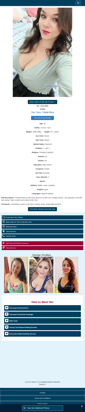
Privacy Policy (42, 404)
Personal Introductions (18, 308)
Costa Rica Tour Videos (14, 217)
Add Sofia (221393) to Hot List (17, 243)
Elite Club (13, 321)
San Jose (36, 112)
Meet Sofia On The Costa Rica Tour (19, 222)
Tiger (49, 128)
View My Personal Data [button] (42, 118)
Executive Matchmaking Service (22, 334)
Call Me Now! (11, 236)
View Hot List (10, 248)
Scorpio (43, 128)
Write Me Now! (11, 227)
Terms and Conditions (42, 398)
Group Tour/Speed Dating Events (23, 327)
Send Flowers (11, 231)
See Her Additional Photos (38, 408)
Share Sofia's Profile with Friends (42, 102)
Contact (42, 393)
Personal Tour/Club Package (21, 314)
